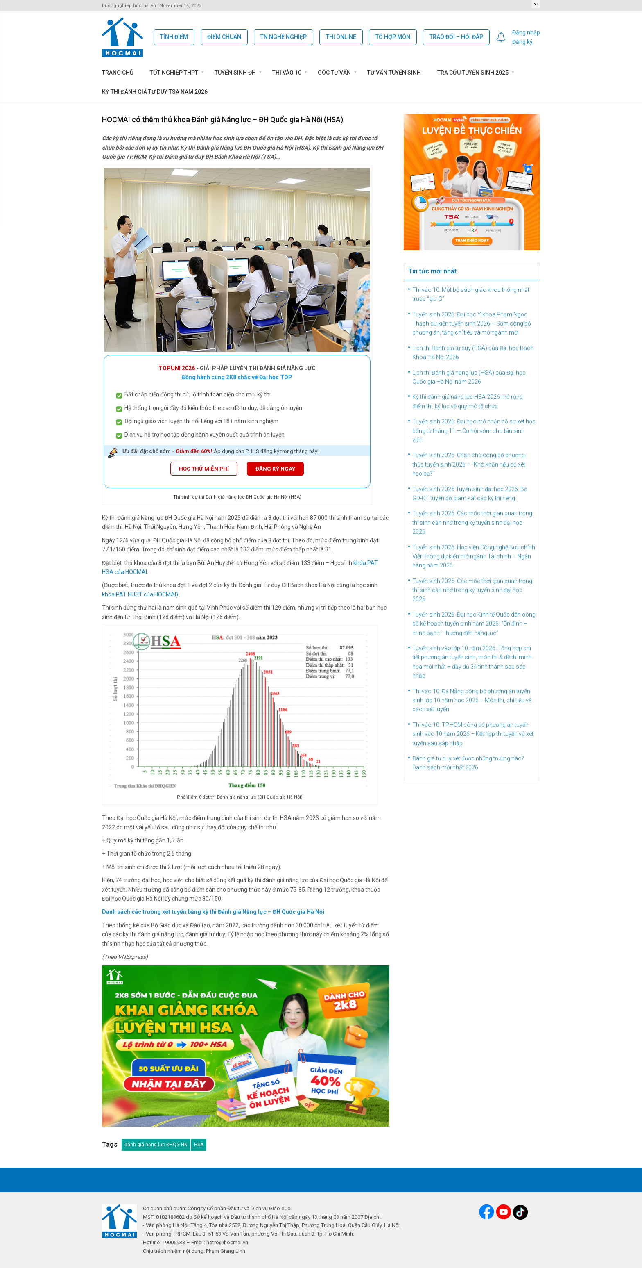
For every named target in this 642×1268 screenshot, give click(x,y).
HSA (198, 1144)
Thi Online (341, 37)
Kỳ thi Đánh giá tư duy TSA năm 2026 (155, 92)
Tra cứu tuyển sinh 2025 (473, 72)
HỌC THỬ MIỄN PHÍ (204, 469)
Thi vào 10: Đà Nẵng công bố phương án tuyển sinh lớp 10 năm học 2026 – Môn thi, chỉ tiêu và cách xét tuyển (472, 700)
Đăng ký (522, 42)
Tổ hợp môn (392, 37)
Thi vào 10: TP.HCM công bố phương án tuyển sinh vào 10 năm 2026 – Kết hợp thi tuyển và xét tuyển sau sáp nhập (472, 734)
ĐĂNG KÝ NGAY (275, 469)
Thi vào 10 (286, 72)
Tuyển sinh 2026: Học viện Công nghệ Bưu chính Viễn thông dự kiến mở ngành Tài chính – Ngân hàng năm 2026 (473, 556)
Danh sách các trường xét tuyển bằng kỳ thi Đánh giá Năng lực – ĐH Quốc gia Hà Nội (213, 911)
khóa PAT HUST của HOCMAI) (140, 594)
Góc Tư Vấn (334, 72)
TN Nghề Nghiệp (283, 37)
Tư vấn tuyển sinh (394, 72)
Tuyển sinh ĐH (235, 72)
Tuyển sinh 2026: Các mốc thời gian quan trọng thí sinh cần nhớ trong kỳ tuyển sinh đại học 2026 (472, 522)
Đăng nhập (526, 32)
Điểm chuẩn (224, 37)
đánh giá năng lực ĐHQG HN (156, 1144)
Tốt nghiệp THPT (174, 72)
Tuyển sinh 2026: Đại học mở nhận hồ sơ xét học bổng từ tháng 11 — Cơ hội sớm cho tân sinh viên (474, 430)
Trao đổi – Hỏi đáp (456, 37)
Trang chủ (117, 72)
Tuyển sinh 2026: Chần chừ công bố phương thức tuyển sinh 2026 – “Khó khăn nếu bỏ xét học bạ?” (468, 464)
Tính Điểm (174, 37)
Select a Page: (536, 4)
